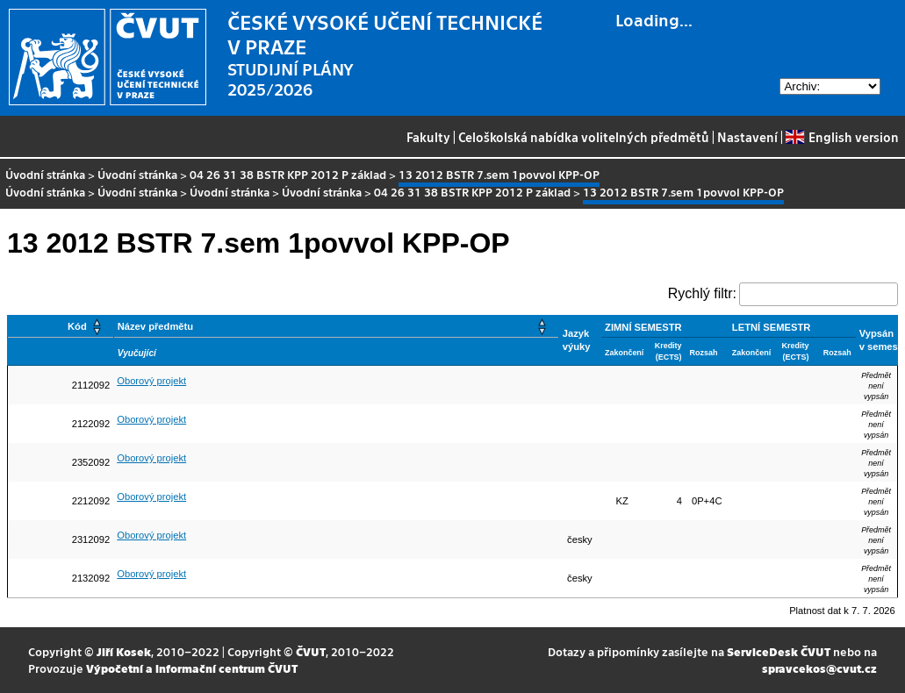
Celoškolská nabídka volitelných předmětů (583, 137)
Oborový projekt (151, 380)
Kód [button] (77, 326)
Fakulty (428, 137)
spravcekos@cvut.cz (819, 668)
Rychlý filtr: (702, 293)
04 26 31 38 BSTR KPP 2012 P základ (288, 174)
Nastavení (747, 137)
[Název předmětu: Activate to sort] (335, 327)
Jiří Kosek (124, 651)
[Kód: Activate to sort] (61, 327)
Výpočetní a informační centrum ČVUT (192, 668)
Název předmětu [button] (155, 326)
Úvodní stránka (45, 174)
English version (842, 137)
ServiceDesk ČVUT (778, 651)
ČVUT (311, 651)
